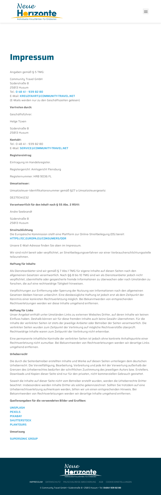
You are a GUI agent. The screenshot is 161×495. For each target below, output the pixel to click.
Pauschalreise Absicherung (79, 482)
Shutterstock (20, 420)
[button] (146, 11)
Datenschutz (52, 482)
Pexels (15, 412)
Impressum (36, 482)
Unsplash (17, 407)
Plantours (18, 424)
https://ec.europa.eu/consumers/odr (38, 238)
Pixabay (16, 416)
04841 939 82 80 (112, 487)
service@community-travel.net (44, 148)
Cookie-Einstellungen (119, 482)
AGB (101, 482)
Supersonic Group (24, 438)
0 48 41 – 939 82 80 (29, 92)
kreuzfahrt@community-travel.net (47, 96)
